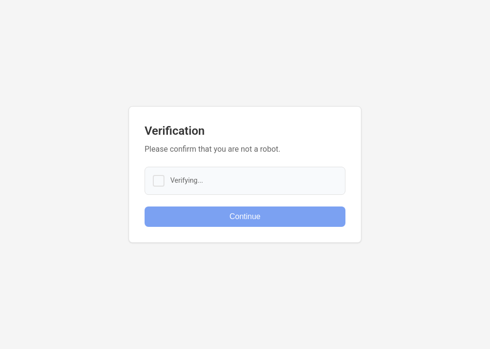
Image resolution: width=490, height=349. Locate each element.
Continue (245, 216)
